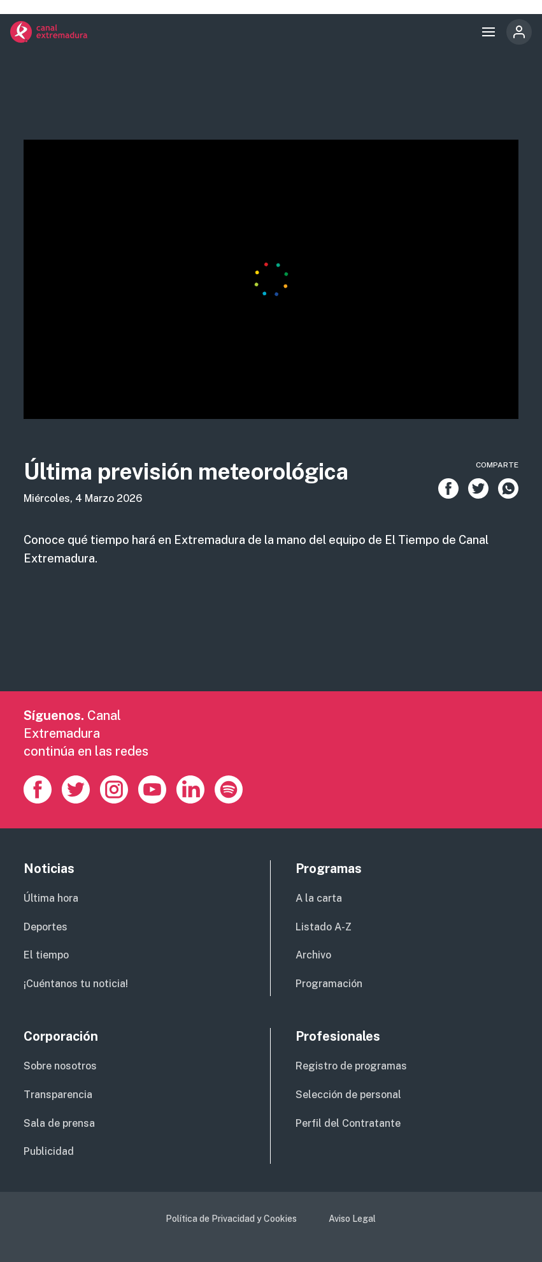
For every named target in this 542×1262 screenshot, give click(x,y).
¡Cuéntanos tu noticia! (76, 984)
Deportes (46, 927)
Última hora (51, 898)
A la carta (319, 898)
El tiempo (46, 955)
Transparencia (58, 1095)
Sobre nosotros (60, 1066)
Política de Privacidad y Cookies (231, 1219)
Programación (329, 984)
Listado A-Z (324, 927)
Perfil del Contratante (348, 1123)
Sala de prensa (59, 1123)
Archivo (313, 955)
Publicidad (49, 1151)
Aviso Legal (352, 1219)
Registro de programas (351, 1066)
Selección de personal (348, 1095)
